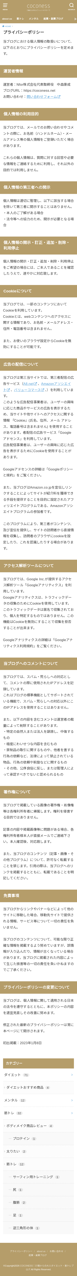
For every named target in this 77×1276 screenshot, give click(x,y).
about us (7, 19)
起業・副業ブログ (53, 19)
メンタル (34, 19)
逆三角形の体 (26, 1228)
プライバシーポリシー (21, 1251)
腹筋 (19, 1202)
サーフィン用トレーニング (36, 1177)
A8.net (28, 384)
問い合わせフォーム (42, 97)
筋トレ (20, 19)
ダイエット (16, 1075)
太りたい (16, 1151)
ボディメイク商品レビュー (29, 1126)
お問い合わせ (56, 1251)
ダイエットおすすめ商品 (28, 1087)
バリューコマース (27, 390)
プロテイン (25, 1138)
